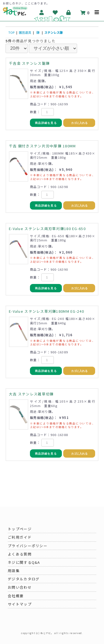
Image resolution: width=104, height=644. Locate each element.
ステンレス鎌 (53, 32)
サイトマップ (20, 604)
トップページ (20, 528)
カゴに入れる (79, 122)
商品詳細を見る (46, 122)
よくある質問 (20, 554)
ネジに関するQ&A (24, 562)
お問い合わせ (20, 587)
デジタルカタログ (23, 579)
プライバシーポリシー (27, 545)
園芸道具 (25, 32)
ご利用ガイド (20, 537)
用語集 (14, 570)
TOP (11, 32)
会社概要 (16, 595)
